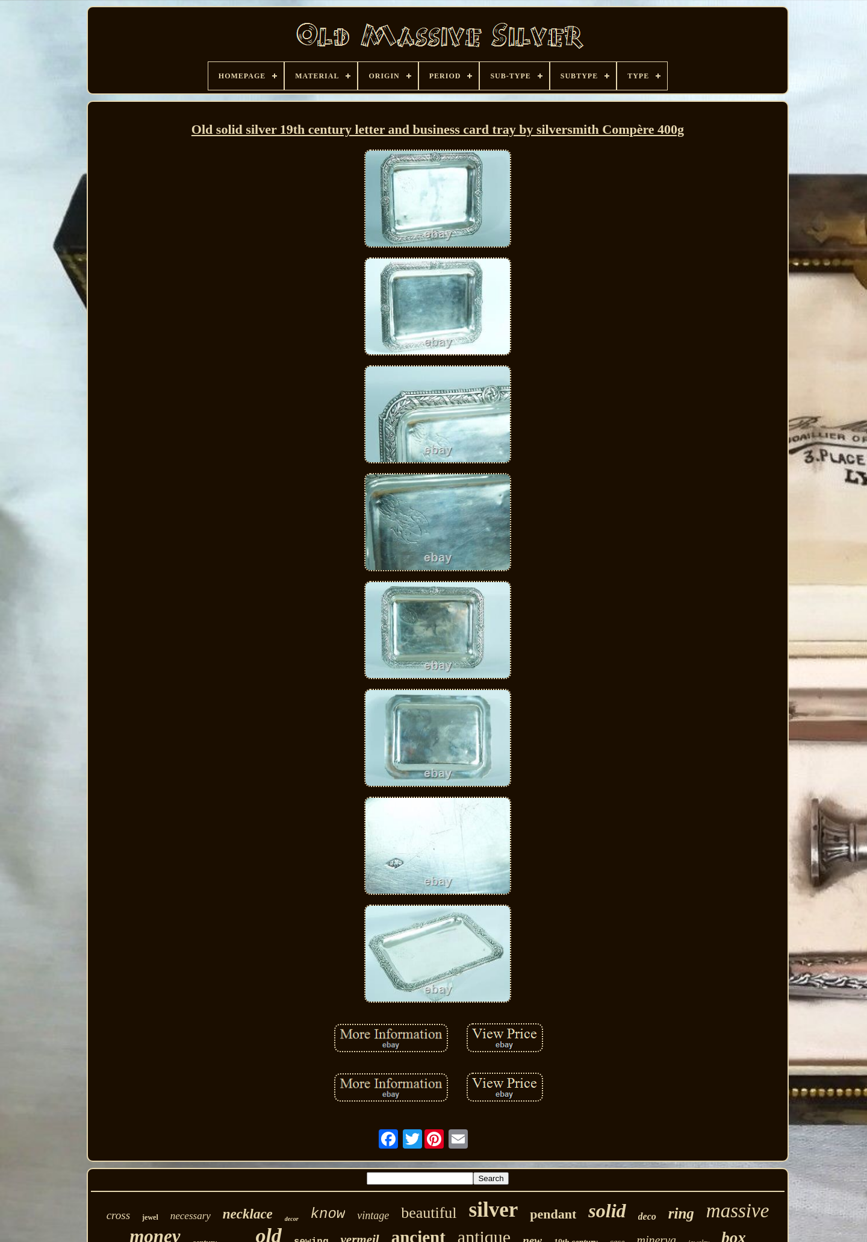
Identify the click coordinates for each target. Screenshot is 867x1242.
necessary (190, 1216)
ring (681, 1213)
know (328, 1214)
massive (737, 1211)
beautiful (428, 1213)
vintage (373, 1215)
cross (118, 1215)
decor (292, 1218)
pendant (553, 1214)
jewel (150, 1217)
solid (607, 1211)
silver (493, 1210)
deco (647, 1216)
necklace (248, 1214)
